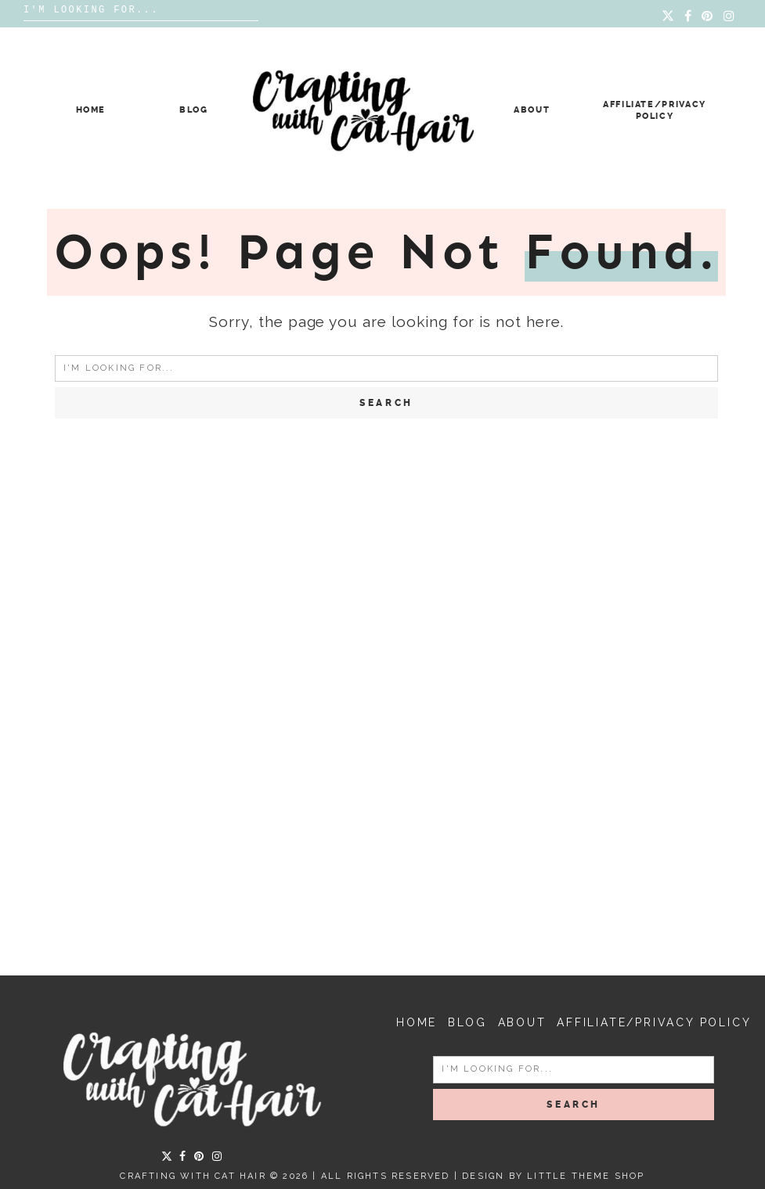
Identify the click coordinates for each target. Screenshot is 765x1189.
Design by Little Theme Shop (553, 1176)
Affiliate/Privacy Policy (654, 1022)
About (532, 110)
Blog (193, 110)
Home (91, 110)
